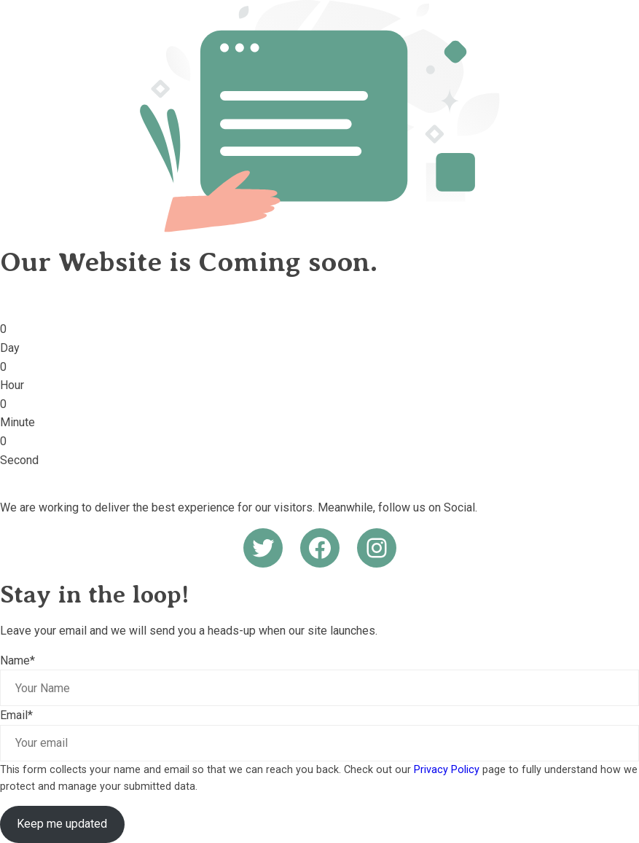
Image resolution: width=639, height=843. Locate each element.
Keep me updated (62, 824)
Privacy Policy (446, 770)
